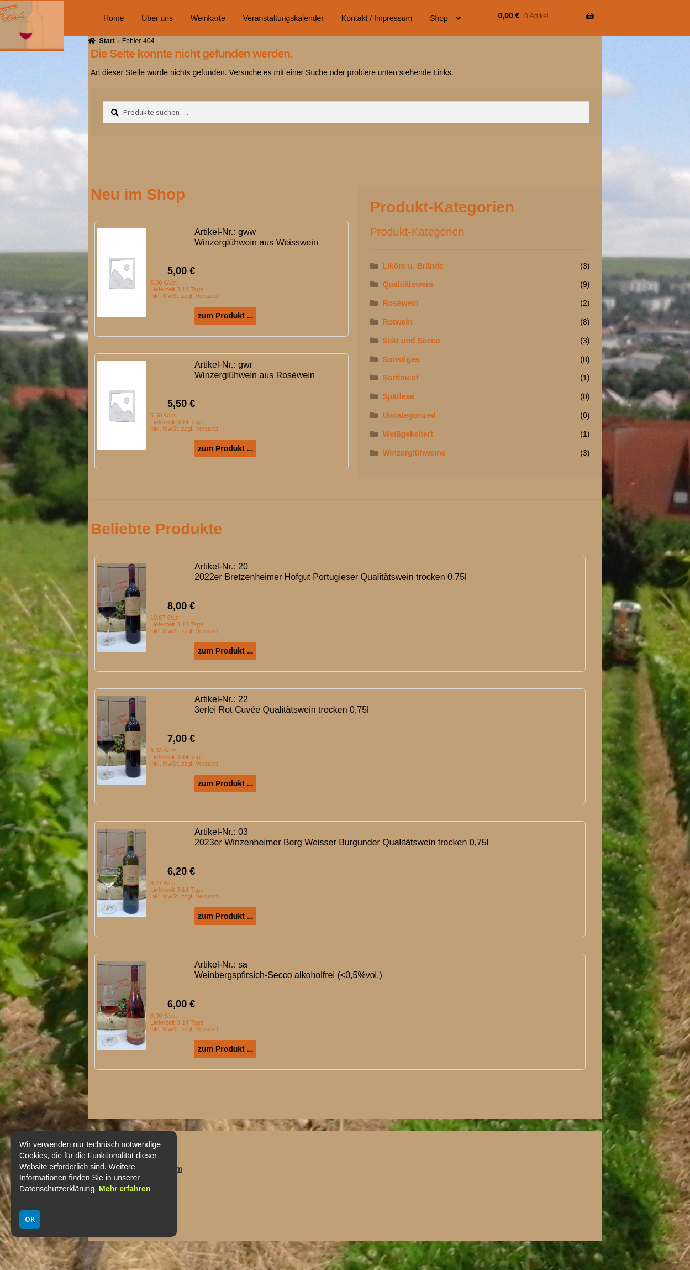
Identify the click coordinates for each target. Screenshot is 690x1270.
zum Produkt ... (225, 315)
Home (113, 18)
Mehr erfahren (124, 1188)
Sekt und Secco (411, 340)
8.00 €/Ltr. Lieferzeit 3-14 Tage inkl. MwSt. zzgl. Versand (184, 1022)
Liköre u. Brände (412, 266)
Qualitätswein (407, 284)
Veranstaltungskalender (283, 18)
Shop (439, 18)
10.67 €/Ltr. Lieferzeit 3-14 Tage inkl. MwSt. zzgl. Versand (184, 624)
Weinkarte (208, 18)
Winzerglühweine (413, 452)
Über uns (157, 18)
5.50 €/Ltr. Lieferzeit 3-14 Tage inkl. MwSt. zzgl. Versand (184, 422)
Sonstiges (400, 359)
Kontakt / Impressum (376, 18)
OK (30, 1219)
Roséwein (400, 303)
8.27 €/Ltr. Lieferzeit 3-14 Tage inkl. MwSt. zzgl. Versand (184, 890)
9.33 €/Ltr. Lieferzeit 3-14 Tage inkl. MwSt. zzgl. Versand (184, 757)
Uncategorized (408, 415)
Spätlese (398, 396)
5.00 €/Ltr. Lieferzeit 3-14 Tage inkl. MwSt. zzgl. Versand (184, 289)
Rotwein (397, 321)
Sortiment (400, 377)
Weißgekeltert (407, 434)
